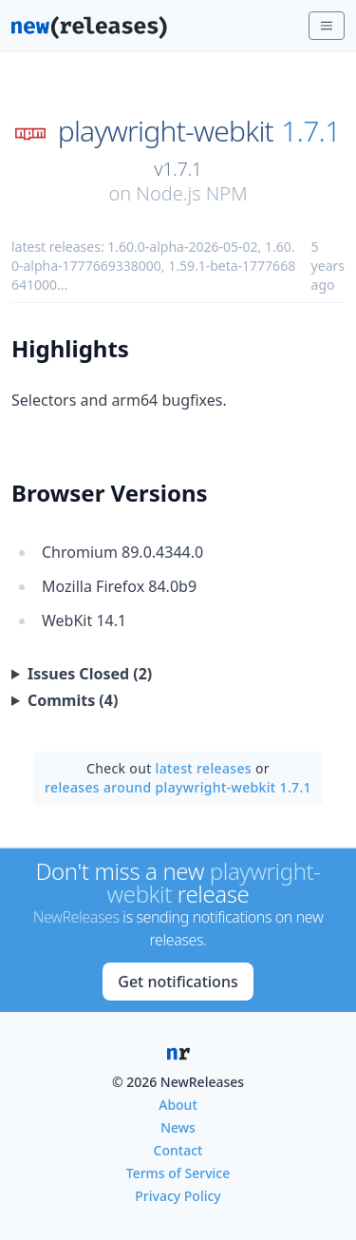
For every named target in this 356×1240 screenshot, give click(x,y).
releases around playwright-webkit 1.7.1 (178, 787)
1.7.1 (310, 131)
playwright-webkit (165, 131)
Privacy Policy (177, 1196)
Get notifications (177, 981)
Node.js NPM (191, 193)
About (178, 1105)
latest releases (204, 768)
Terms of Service (178, 1173)
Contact (178, 1150)
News (178, 1127)
